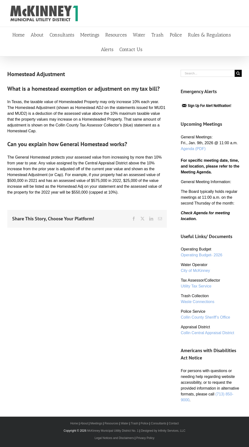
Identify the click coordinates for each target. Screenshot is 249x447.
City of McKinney (195, 270)
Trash (134, 423)
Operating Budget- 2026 (201, 255)
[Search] (238, 73)
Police (145, 423)
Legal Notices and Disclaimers (114, 438)
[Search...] (208, 73)
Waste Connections (197, 302)
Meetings (96, 423)
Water (125, 423)
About (84, 423)
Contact (174, 423)
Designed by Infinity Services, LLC (163, 430)
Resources (111, 423)
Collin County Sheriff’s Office (205, 317)
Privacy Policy (145, 438)
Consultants (158, 423)
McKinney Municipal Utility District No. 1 (112, 430)
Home (74, 423)
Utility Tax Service (196, 286)
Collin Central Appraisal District (207, 333)
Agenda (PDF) (193, 149)
